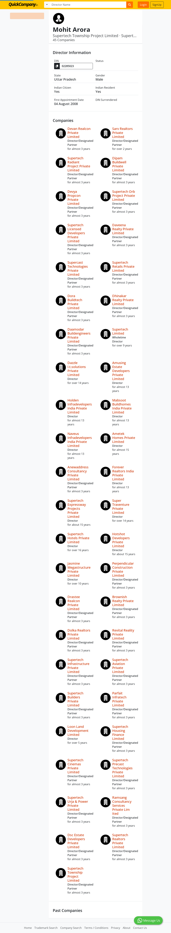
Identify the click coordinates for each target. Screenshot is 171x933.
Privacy (115, 928)
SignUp (156, 5)
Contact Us (140, 928)
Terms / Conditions (96, 928)
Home (28, 928)
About (126, 928)
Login (143, 5)
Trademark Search (46, 928)
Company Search (71, 928)
